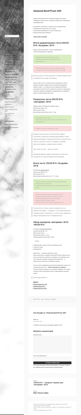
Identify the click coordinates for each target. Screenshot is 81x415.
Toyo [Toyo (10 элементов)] (10, 82)
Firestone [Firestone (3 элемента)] (15, 57)
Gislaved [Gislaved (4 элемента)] (14, 59)
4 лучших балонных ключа (11, 124)
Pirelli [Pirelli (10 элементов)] (15, 77)
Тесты (6, 26)
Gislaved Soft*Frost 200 (40, 288)
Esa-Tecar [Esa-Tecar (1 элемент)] (6, 57)
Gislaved (54, 299)
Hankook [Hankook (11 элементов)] (8, 65)
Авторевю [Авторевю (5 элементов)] (8, 89)
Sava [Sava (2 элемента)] (10, 79)
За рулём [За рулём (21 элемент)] (9, 92)
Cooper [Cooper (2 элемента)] (15, 53)
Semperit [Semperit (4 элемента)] (13, 79)
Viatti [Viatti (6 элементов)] (6, 84)
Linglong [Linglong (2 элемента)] (15, 67)
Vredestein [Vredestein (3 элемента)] (11, 84)
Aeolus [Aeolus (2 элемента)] (10, 46)
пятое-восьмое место (45, 229)
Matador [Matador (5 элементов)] (11, 69)
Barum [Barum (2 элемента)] (13, 46)
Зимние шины (8, 18)
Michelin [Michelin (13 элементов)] (8, 71)
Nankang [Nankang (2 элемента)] (14, 71)
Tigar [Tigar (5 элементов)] (6, 82)
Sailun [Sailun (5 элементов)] (7, 80)
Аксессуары (7, 28)
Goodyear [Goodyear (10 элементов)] (8, 62)
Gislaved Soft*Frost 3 (39, 286)
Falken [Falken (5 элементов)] (10, 57)
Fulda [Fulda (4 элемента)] (10, 59)
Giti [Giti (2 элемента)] (18, 59)
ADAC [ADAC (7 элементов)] (7, 46)
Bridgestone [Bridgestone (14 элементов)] (10, 50)
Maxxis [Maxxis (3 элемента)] (16, 69)
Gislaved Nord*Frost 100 (40, 284)
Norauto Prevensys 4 (9, 107)
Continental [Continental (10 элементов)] (9, 53)
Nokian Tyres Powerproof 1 (11, 102)
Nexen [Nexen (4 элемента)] (6, 74)
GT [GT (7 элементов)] (13, 62)
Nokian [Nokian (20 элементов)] (15, 74)
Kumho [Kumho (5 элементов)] (7, 67)
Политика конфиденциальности (41, 410)
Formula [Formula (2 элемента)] (6, 59)
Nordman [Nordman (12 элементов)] (8, 77)
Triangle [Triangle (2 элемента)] (14, 82)
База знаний (8, 21)
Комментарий (37, 334)
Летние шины (8, 16)
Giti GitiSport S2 (8, 104)
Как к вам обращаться (40, 355)
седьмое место (44, 170)
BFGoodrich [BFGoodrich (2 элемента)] (7, 48)
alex (43, 299)
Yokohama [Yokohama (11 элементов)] (9, 87)
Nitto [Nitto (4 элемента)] (10, 74)
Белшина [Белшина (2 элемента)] (14, 89)
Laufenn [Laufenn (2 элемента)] (11, 67)
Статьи (6, 23)
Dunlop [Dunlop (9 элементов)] (14, 55)
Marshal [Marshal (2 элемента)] (6, 69)
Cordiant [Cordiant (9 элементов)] (8, 55)
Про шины (9, 6)
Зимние (48, 299)
